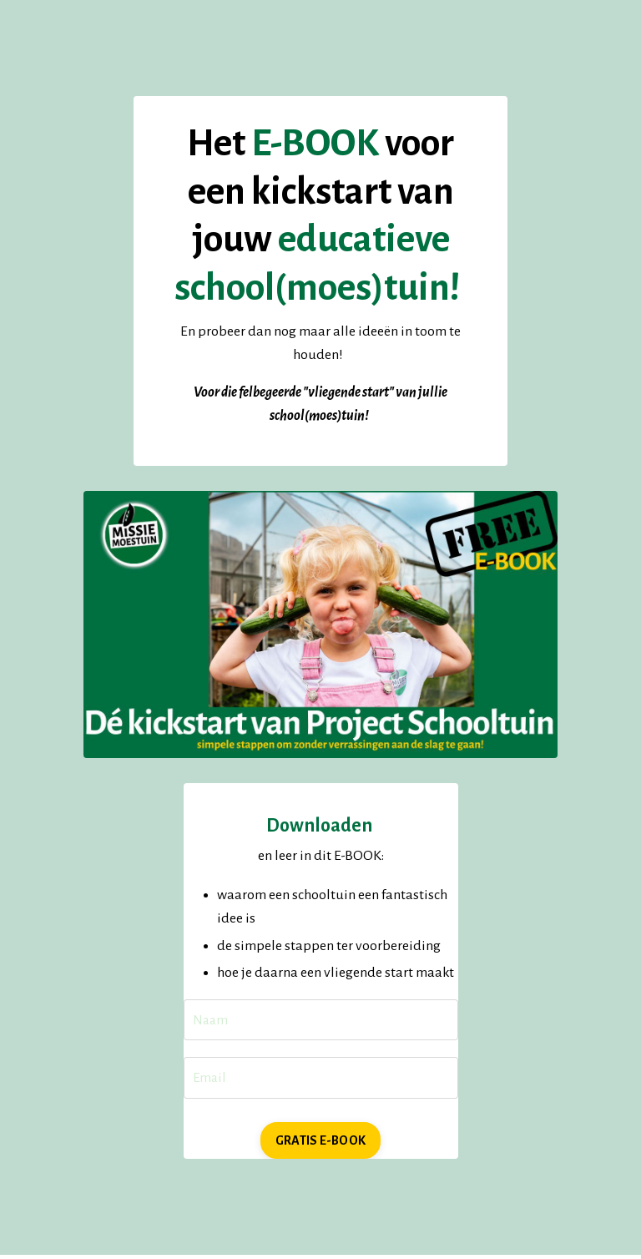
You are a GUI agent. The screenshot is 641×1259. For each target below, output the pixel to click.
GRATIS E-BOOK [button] (320, 1144)
